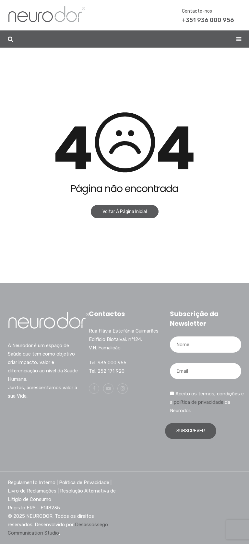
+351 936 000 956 (208, 20)
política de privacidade (198, 402)
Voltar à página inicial (124, 211)
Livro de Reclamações (32, 491)
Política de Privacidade (84, 482)
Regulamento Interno (31, 482)
